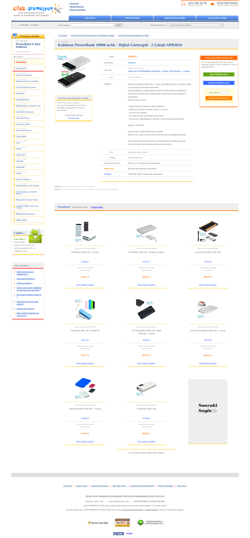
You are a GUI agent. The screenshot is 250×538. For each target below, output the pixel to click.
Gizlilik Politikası (152, 510)
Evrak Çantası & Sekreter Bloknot (26, 192)
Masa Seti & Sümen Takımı (27, 199)
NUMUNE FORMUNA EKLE (219, 83)
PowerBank (21, 61)
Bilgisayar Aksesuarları (25, 213)
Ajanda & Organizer (24, 74)
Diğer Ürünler (21, 219)
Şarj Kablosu (21, 67)
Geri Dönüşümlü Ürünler (26, 86)
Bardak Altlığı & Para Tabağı (27, 185)
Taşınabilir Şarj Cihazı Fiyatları (98, 189)
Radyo (21, 172)
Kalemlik (21, 160)
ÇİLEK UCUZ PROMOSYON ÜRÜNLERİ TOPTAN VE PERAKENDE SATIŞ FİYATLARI (125, 496)
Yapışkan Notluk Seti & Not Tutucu (27, 206)
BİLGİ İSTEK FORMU (217, 18)
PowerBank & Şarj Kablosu (74, 186)
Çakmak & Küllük (23, 123)
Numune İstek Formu (100, 486)
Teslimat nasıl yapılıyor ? (26, 309)
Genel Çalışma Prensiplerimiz (142, 486)
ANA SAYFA (90, 18)
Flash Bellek (21, 136)
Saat (21, 142)
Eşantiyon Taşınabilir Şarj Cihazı (74, 189)
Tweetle (129, 533)
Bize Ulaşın (182, 486)
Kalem (21, 148)
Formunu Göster (73, 118)
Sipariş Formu (81, 486)
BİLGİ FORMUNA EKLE (219, 74)
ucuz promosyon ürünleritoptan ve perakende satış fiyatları (31, 14)
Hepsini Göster (96, 207)
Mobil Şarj (114, 189)
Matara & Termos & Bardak (27, 80)
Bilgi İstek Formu (119, 486)
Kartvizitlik (21, 166)
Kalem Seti (21, 154)
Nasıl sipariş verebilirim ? (26, 279)
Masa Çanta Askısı (24, 129)
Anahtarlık (21, 93)
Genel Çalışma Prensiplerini (132, 510)
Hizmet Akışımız (77, 7)
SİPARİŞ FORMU (132, 18)
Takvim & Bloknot (23, 179)
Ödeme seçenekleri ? (24, 283)
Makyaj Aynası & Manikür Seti (28, 105)
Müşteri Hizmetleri (78, 10)
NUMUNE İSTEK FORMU (174, 18)
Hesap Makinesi (22, 99)
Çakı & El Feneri (23, 117)
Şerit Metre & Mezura (25, 111)
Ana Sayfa (74, 3)
